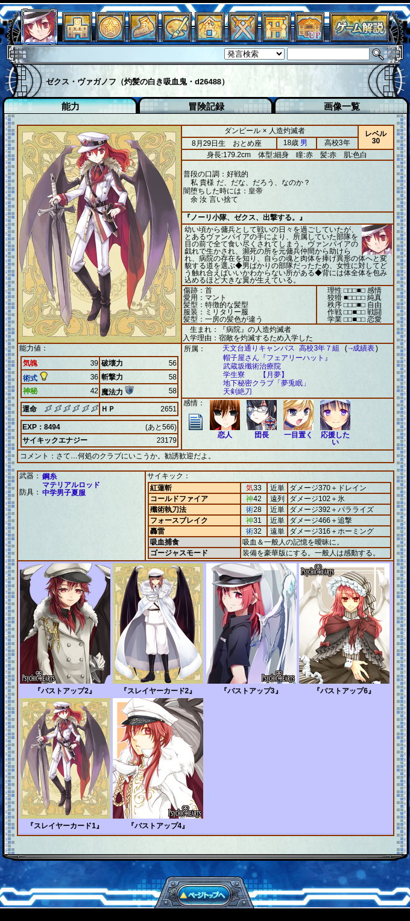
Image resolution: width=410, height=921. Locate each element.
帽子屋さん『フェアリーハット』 (271, 358)
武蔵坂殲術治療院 (246, 366)
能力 (71, 106)
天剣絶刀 (231, 392)
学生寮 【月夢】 (249, 375)
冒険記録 (206, 106)
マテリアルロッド (71, 484)
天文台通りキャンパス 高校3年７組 (274, 348)
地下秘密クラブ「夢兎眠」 (260, 383)
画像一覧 (342, 106)
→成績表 (355, 348)
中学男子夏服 (64, 492)
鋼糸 (49, 476)
